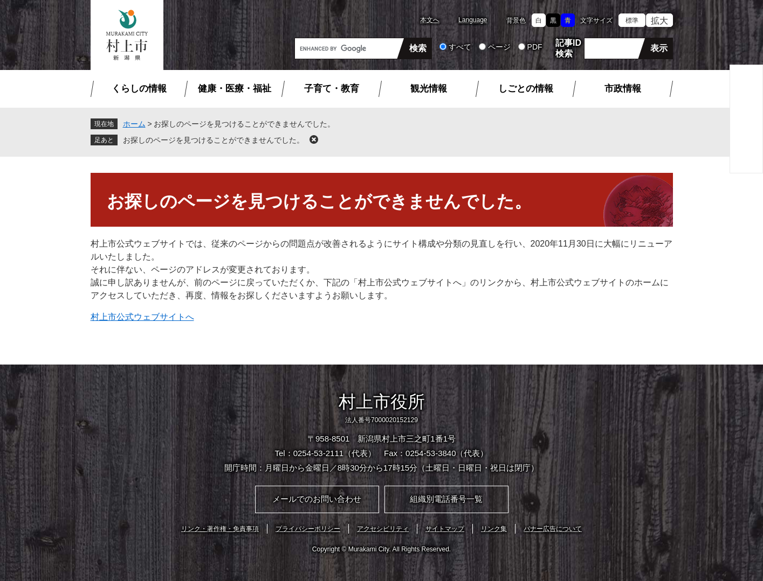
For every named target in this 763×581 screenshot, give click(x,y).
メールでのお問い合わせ (316, 498)
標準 (631, 20)
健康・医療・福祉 (234, 88)
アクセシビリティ (383, 529)
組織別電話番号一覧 (446, 498)
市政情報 (622, 88)
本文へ (429, 20)
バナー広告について (553, 529)
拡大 (659, 20)
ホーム (134, 124)
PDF (534, 47)
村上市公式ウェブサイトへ (142, 316)
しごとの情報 (525, 88)
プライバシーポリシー (308, 529)
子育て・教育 (331, 88)
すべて (460, 47)
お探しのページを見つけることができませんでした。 (213, 140)
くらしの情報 (139, 88)
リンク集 (494, 529)
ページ (499, 47)
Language (472, 20)
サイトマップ (444, 529)
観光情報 (428, 88)
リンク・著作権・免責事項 (220, 529)
